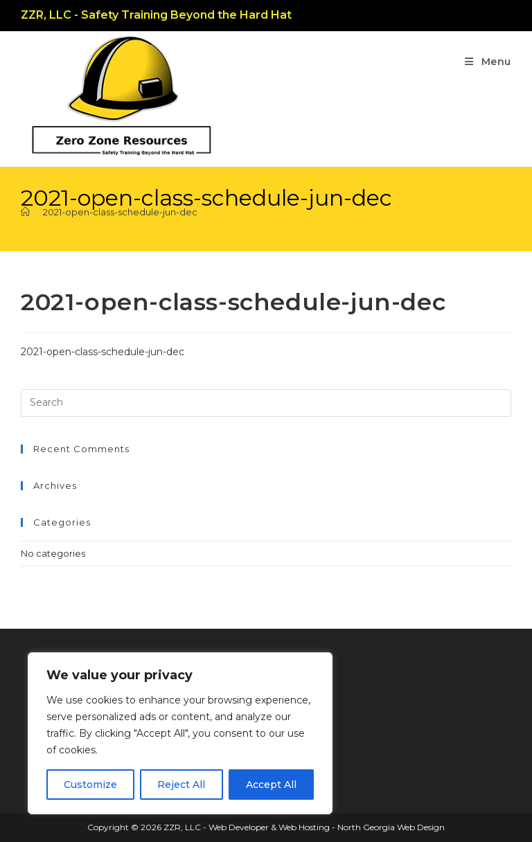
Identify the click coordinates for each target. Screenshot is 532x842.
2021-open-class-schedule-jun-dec (120, 211)
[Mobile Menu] (488, 61)
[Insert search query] (266, 403)
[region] (180, 733)
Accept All (271, 784)
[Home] (25, 211)
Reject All (181, 784)
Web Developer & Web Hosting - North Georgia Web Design (327, 827)
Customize (90, 784)
